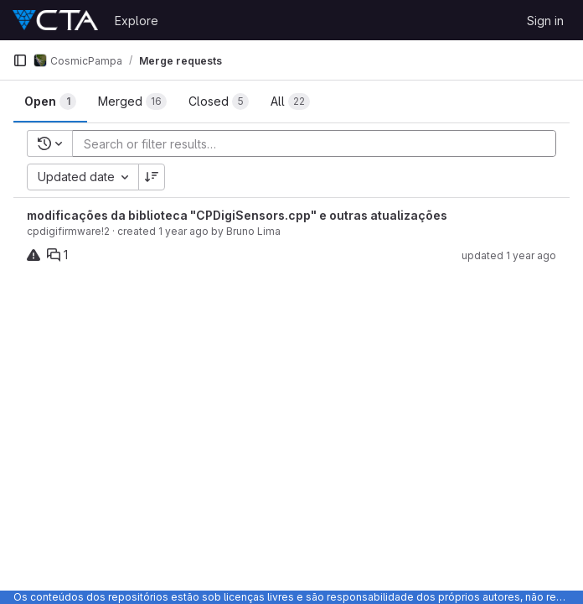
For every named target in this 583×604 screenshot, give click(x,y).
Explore (136, 20)
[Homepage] (55, 20)
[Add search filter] (319, 143)
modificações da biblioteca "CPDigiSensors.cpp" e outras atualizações (237, 215)
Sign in (545, 20)
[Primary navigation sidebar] (20, 60)
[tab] (50, 101)
